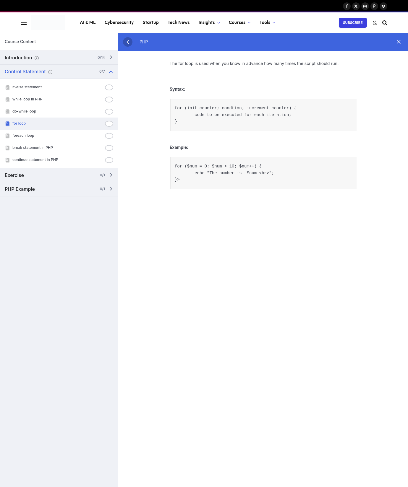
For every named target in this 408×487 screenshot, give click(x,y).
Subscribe (353, 22)
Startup (151, 22)
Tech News (179, 22)
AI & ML (88, 22)
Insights (207, 22)
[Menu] (24, 22)
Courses (237, 22)
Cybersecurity (119, 22)
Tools (264, 22)
